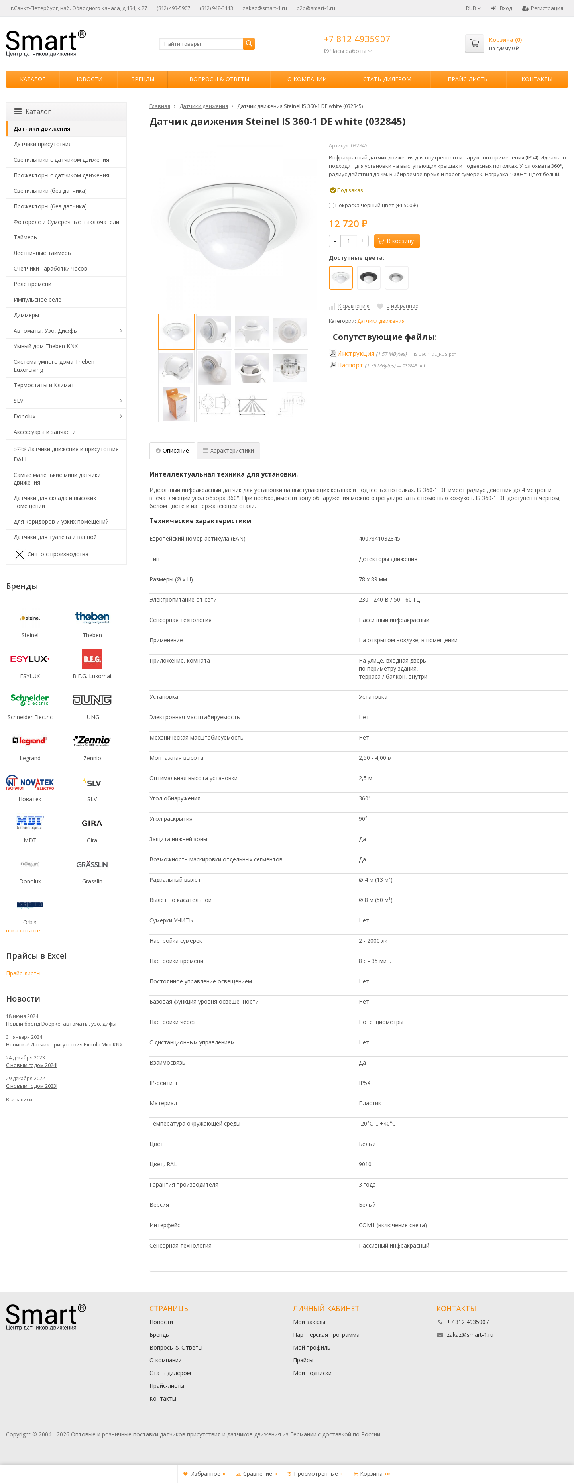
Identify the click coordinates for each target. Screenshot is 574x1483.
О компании (307, 79)
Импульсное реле (37, 299)
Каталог (32, 79)
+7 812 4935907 (357, 39)
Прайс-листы (468, 79)
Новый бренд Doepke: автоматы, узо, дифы (61, 1023)
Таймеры (26, 237)
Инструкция (355, 353)
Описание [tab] (172, 450)
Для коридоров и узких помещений (61, 521)
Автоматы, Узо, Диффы (46, 330)
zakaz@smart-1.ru (265, 8)
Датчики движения (381, 321)
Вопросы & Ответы (219, 79)
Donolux (24, 416)
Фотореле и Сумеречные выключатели (66, 222)
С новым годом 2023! (31, 1085)
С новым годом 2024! (31, 1065)
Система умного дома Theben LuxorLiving (54, 365)
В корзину (396, 241)
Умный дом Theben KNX (46, 346)
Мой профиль (311, 1347)
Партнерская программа (326, 1334)
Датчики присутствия (43, 144)
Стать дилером (387, 79)
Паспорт (350, 365)
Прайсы (303, 1360)
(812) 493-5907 (173, 8)
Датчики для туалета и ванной (55, 537)
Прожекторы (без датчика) (50, 206)
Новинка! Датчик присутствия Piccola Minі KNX (64, 1044)
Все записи (19, 1099)
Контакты (536, 79)
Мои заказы (309, 1322)
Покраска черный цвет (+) (373, 205)
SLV (18, 400)
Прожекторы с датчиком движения (61, 175)
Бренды (142, 79)
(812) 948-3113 (216, 8)
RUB (473, 8)
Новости (88, 79)
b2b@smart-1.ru (316, 8)
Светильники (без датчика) (50, 190)
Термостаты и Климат (44, 385)
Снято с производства (51, 555)
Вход (501, 8)
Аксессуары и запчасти (45, 431)
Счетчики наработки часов (50, 268)
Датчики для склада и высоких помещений (55, 502)
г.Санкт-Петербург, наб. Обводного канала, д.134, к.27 (79, 8)
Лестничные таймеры (43, 253)
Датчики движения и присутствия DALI (66, 453)
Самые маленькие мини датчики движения (57, 478)
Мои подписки (312, 1373)
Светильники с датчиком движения (61, 159)
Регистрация (542, 8)
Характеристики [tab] (228, 450)
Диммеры (26, 315)
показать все (23, 930)
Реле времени (32, 284)
